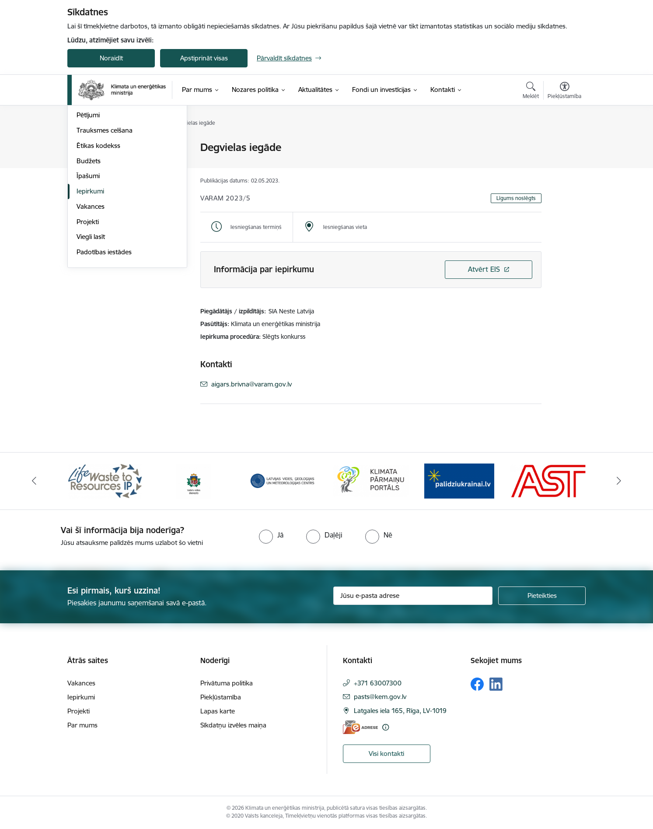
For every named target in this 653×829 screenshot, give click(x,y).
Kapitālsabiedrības (103, 178)
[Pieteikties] (542, 596)
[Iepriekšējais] (34, 481)
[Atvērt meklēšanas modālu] (530, 91)
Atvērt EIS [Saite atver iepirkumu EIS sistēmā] (484, 269)
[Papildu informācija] (385, 727)
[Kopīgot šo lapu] (564, 165)
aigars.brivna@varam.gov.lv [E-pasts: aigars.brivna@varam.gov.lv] (251, 384)
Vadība (87, 148)
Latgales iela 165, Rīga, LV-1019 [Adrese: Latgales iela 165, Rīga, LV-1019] (400, 710)
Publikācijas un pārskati (111, 194)
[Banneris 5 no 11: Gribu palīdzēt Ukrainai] (459, 480)
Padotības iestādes (104, 345)
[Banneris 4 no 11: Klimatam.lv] (371, 480)
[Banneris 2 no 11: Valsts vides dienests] (193, 480)
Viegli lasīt (91, 330)
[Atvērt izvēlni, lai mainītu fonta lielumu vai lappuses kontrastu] (564, 91)
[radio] (271, 535)
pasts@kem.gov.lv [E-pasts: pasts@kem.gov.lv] (380, 696)
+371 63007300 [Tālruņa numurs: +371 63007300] (378, 683)
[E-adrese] (360, 727)
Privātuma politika (226, 683)
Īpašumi (88, 269)
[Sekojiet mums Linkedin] (496, 684)
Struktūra (91, 163)
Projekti (88, 315)
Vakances (91, 300)
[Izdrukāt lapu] (564, 144)
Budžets (89, 254)
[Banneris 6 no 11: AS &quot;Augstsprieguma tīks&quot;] (548, 480)
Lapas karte (217, 711)
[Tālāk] (619, 481)
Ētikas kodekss (98, 239)
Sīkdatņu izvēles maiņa (233, 725)
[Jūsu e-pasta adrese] (413, 596)
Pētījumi (88, 208)
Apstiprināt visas (204, 58)
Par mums (82, 725)
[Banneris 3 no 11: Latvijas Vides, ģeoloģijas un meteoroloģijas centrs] (282, 480)
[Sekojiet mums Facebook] (477, 684)
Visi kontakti (386, 753)
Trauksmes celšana (105, 224)
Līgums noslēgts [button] (516, 198)
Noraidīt (111, 58)
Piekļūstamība (220, 697)
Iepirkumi (90, 285)
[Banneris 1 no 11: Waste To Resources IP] (105, 480)
